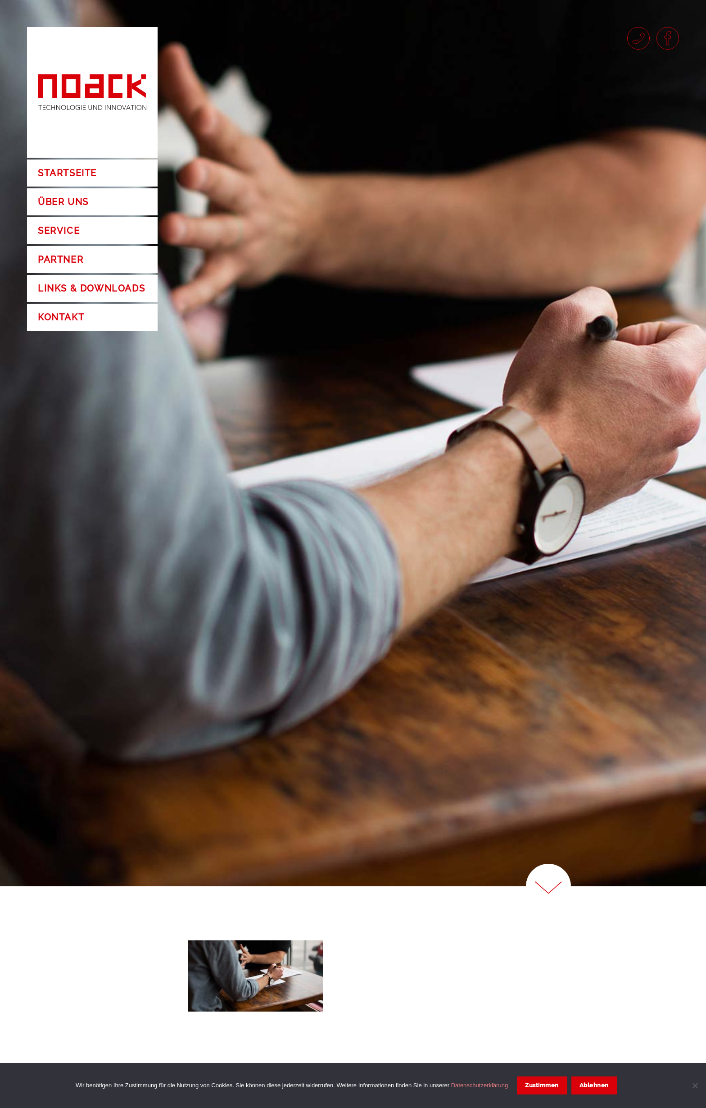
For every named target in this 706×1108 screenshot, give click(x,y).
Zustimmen (542, 1085)
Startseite (67, 173)
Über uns (63, 201)
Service (59, 230)
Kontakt (61, 317)
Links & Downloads (91, 288)
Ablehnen (594, 1085)
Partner (60, 259)
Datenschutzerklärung (479, 1085)
